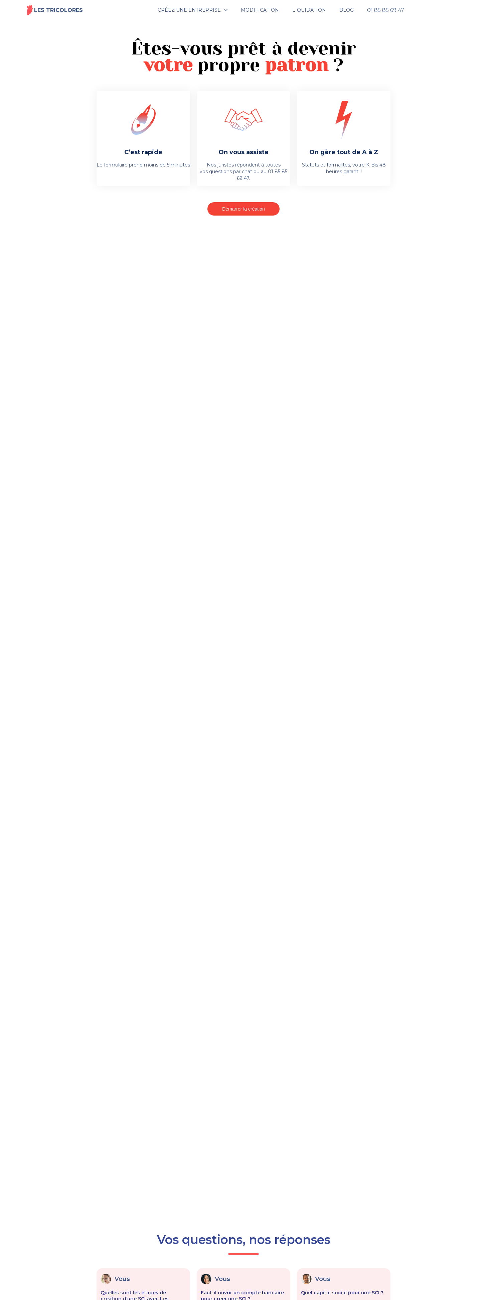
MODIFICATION (260, 10)
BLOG (346, 10)
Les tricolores (55, 10)
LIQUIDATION (309, 10)
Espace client (439, 10)
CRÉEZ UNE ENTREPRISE (189, 10)
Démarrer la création (243, 209)
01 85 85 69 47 (385, 10)
